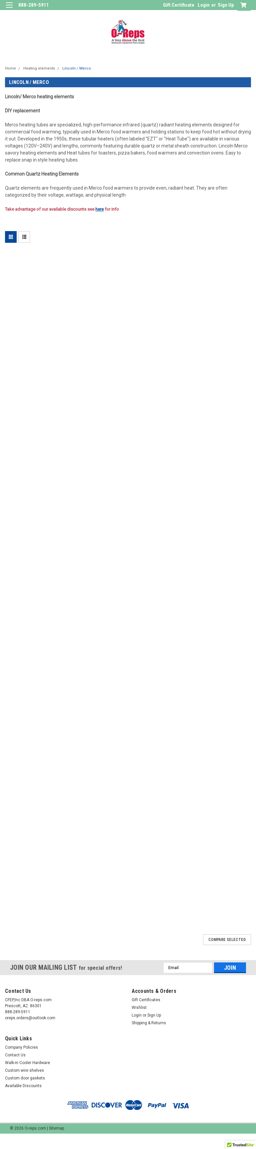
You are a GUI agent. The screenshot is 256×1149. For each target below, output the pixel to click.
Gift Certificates (146, 1000)
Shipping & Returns (149, 1023)
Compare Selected (227, 939)
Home (10, 68)
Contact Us (15, 1055)
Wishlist (139, 1007)
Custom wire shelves (24, 1070)
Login (204, 5)
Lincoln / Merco (76, 68)
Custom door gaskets (25, 1078)
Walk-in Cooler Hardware (27, 1062)
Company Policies (21, 1047)
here (99, 209)
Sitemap (56, 1128)
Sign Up (226, 5)
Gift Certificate (178, 5)
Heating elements (39, 68)
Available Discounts (23, 1085)
